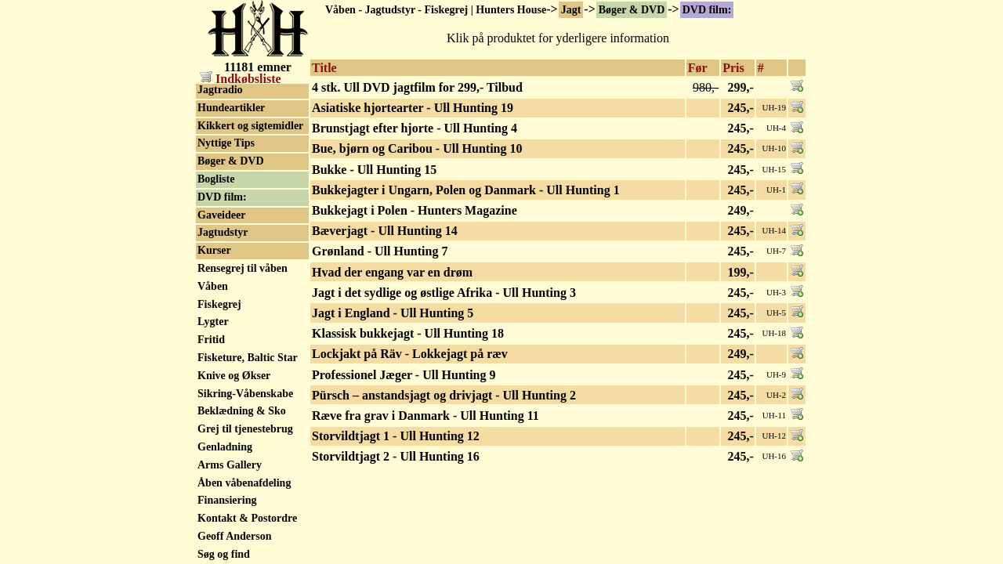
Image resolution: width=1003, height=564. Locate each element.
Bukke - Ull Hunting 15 (374, 169)
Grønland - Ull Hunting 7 (379, 251)
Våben (212, 286)
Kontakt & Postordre (247, 518)
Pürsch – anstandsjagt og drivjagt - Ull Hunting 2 (444, 395)
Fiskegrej (219, 304)
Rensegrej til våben (242, 268)
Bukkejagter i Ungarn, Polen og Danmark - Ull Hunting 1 (466, 190)
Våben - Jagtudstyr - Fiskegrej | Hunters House (435, 10)
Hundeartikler (231, 108)
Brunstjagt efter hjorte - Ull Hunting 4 (414, 128)
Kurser (214, 250)
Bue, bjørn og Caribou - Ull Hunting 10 (417, 148)
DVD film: (707, 10)
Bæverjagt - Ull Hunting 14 (385, 230)
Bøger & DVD (632, 10)
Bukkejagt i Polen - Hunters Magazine (414, 210)
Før (698, 67)
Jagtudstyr (222, 232)
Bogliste (215, 179)
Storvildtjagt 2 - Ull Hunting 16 (396, 456)
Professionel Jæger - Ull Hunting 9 (404, 374)
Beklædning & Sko (241, 411)
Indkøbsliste (240, 78)
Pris (733, 67)
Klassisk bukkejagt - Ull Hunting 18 (408, 333)
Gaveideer (221, 215)
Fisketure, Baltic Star (247, 357)
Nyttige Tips (226, 143)
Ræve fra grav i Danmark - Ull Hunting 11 (425, 415)
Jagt (571, 10)
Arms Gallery (229, 465)
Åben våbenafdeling (244, 483)
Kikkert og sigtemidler (250, 126)
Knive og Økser (233, 375)
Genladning (224, 447)
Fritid (211, 339)
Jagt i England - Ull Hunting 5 (392, 313)
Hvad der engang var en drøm (392, 272)
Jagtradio (220, 90)
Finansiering (226, 500)
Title (324, 67)
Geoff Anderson (234, 536)
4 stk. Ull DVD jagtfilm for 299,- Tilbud (417, 87)
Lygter (213, 321)
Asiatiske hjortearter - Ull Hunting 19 (412, 107)
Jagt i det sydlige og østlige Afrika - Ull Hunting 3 (444, 292)
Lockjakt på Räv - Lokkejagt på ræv (410, 353)
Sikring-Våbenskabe (245, 394)
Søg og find (223, 554)
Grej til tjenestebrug (245, 429)
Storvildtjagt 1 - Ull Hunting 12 (396, 436)
